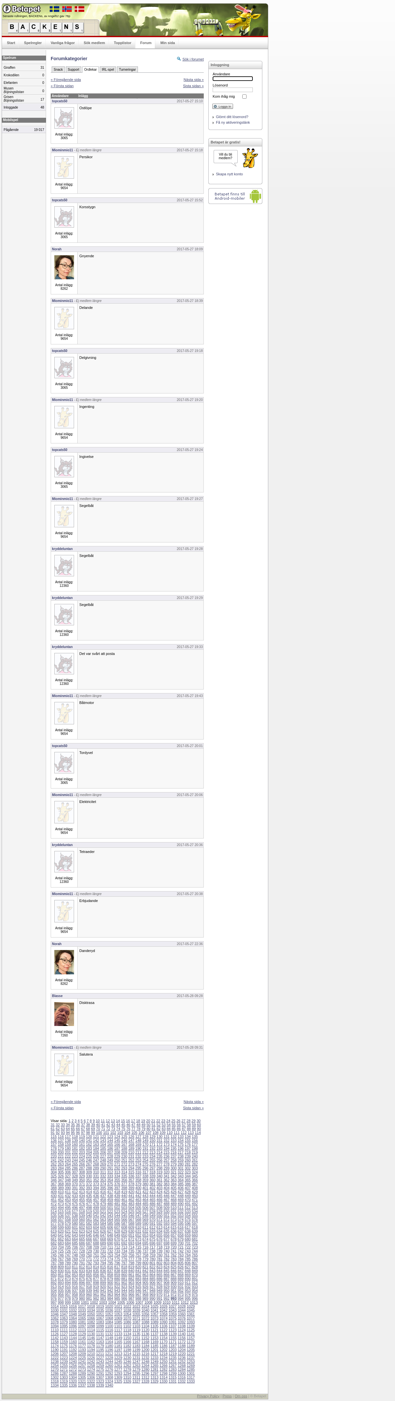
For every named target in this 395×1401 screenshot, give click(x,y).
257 (167, 1160)
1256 (73, 1365)
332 (103, 1176)
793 (96, 1263)
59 (194, 1125)
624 (89, 1231)
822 (152, 1267)
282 (195, 1164)
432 (68, 1196)
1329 (154, 1381)
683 (61, 1243)
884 (145, 1279)
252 (131, 1160)
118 (75, 1136)
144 (110, 1140)
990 (152, 1298)
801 (152, 1263)
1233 (154, 1358)
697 (159, 1243)
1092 (182, 1322)
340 (159, 1176)
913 (54, 1286)
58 (189, 1125)
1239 (64, 1361)
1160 (73, 1342)
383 (167, 1184)
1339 (100, 1385)
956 (61, 1294)
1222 (55, 1358)
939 (89, 1290)
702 (195, 1243)
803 (167, 1263)
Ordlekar (90, 69)
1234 (164, 1358)
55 (174, 1125)
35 (73, 1125)
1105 (154, 1326)
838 (117, 1271)
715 (138, 1247)
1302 (55, 1377)
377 (124, 1184)
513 (195, 1208)
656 (167, 1235)
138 (68, 1140)
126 (131, 1136)
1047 (64, 1314)
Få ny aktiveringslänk (233, 122)
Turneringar (127, 69)
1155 (172, 1338)
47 (133, 1125)
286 (75, 1168)
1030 (55, 1310)
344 (188, 1176)
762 (173, 1255)
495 (68, 1208)
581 (82, 1223)
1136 (145, 1334)
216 (173, 1152)
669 (110, 1239)
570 (152, 1219)
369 (68, 1184)
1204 (182, 1350)
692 (124, 1243)
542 (103, 1215)
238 (181, 1156)
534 (195, 1211)
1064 (73, 1318)
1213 (118, 1354)
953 (188, 1290)
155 (188, 1140)
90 (199, 1129)
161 (82, 1144)
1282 (164, 1369)
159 (68, 1144)
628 (117, 1231)
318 (152, 1172)
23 (163, 1121)
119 (82, 1136)
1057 (154, 1314)
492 (195, 1204)
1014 (55, 1306)
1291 (100, 1373)
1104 (145, 1326)
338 (145, 1176)
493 (54, 1208)
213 (152, 1152)
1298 (164, 1373)
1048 (73, 1314)
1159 (64, 1342)
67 (83, 1129)
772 (96, 1259)
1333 (191, 1381)
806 (188, 1263)
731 (103, 1251)
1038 (127, 1310)
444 (152, 1196)
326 (61, 1176)
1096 (73, 1326)
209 (124, 1152)
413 (82, 1192)
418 (117, 1192)
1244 (109, 1361)
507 (152, 1208)
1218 (164, 1354)
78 (138, 1129)
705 (68, 1247)
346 (54, 1180)
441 (131, 1196)
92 (58, 1133)
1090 (164, 1322)
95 (73, 1133)
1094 (55, 1326)
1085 (118, 1322)
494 (61, 1208)
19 (143, 1121)
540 (89, 1215)
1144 (73, 1338)
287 (82, 1168)
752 (103, 1255)
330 (89, 1176)
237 (173, 1156)
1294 (127, 1373)
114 (198, 1133)
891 (195, 1279)
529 (159, 1211)
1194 (91, 1350)
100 (99, 1133)
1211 (100, 1354)
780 (152, 1259)
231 (131, 1156)
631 (138, 1231)
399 (131, 1188)
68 (88, 1129)
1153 (154, 1338)
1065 (82, 1318)
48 (138, 1125)
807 (195, 1263)
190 (138, 1148)
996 (195, 1298)
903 (131, 1283)
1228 (109, 1358)
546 (131, 1215)
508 (159, 1208)
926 (145, 1286)
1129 (82, 1334)
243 (68, 1160)
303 (195, 1168)
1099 (100, 1326)
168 (131, 1144)
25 (173, 1121)
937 (75, 1290)
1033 (82, 1310)
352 (96, 1180)
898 (96, 1283)
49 (143, 1125)
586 (117, 1223)
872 (61, 1279)
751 (96, 1255)
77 (133, 1129)
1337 (82, 1385)
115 (54, 1136)
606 (110, 1227)
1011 (175, 1302)
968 (145, 1294)
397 (117, 1188)
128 (145, 1136)
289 (96, 1168)
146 (124, 1140)
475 (75, 1204)
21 (153, 1121)
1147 (100, 1338)
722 (188, 1247)
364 (181, 1180)
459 (110, 1200)
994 (181, 1298)
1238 (55, 1361)
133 (181, 1136)
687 (89, 1243)
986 (124, 1298)
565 (117, 1219)
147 (131, 1140)
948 (152, 1290)
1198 (127, 1350)
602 (82, 1227)
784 (181, 1259)
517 (75, 1211)
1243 (100, 1361)
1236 (182, 1358)
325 (54, 1176)
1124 (182, 1330)
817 (117, 1267)
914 (61, 1286)
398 (124, 1188)
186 (110, 1148)
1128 (73, 1334)
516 (68, 1211)
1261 (118, 1365)
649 (117, 1235)
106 (141, 1133)
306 (68, 1172)
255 (152, 1160)
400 (138, 1188)
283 (54, 1168)
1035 (100, 1310)
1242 (91, 1361)
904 (138, 1283)
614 (167, 1227)
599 (61, 1227)
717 (152, 1247)
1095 (64, 1326)
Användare (221, 74)
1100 (109, 1326)
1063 (64, 1318)
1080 (73, 1322)
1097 (82, 1326)
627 (110, 1231)
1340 (109, 1385)
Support (73, 69)
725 (61, 1251)
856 (96, 1275)
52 (159, 1125)
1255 (64, 1365)
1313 (154, 1377)
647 (103, 1235)
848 (188, 1271)
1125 (191, 1330)
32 (58, 1125)
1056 (145, 1314)
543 (110, 1215)
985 (117, 1298)
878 (103, 1279)
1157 (191, 1338)
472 (54, 1204)
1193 (82, 1350)
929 (167, 1286)
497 (82, 1208)
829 (54, 1271)
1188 (182, 1346)
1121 (154, 1330)
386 (188, 1184)
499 (96, 1208)
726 (68, 1251)
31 (53, 1125)
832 (75, 1271)
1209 (82, 1354)
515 (61, 1211)
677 (167, 1239)
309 (89, 1172)
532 (181, 1211)
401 (145, 1188)
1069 (118, 1318)
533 (188, 1211)
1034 (91, 1310)
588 (131, 1223)
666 (89, 1239)
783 (173, 1259)
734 (124, 1251)
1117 (118, 1330)
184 (96, 1148)
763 (181, 1255)
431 (61, 1196)
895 (75, 1283)
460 (117, 1200)
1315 (172, 1377)
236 (167, 1156)
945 (131, 1290)
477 (89, 1204)
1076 (182, 1318)
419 (124, 1192)
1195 (100, 1350)
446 (167, 1196)
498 (89, 1208)
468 (173, 1200)
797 (124, 1263)
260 (188, 1160)
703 (54, 1247)
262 (54, 1164)
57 (184, 1125)
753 (110, 1255)
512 (188, 1208)
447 (173, 1196)
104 (127, 1133)
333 (110, 1176)
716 (145, 1247)
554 (188, 1215)
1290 (91, 1373)
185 (103, 1148)
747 (68, 1255)
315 (131, 1172)
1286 (55, 1373)
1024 (145, 1306)
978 (68, 1298)
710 (103, 1247)
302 (188, 1168)
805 (181, 1263)
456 (89, 1200)
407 (188, 1188)
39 (93, 1125)
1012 (185, 1302)
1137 (154, 1334)
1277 (118, 1369)
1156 (182, 1338)
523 (117, 1211)
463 (138, 1200)
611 (145, 1227)
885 (152, 1279)
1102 (127, 1326)
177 (195, 1144)
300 (173, 1168)
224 (82, 1156)
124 (117, 1136)
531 (173, 1211)
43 (113, 1125)
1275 (100, 1369)
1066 (91, 1318)
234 (152, 1156)
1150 (127, 1338)
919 (96, 1286)
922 (117, 1286)
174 (173, 1144)
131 (167, 1136)
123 (110, 1136)
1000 (76, 1302)
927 (152, 1286)
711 (110, 1247)
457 (96, 1200)
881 (124, 1279)
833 (82, 1271)
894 (68, 1283)
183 (89, 1148)
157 (54, 1144)
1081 (82, 1322)
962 (103, 1294)
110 (169, 1133)
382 (159, 1184)
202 (75, 1152)
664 (75, 1239)
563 (103, 1219)
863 (145, 1275)
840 (131, 1271)
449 (188, 1196)
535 (54, 1215)
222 (68, 1156)
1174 (55, 1346)
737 (145, 1251)
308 (82, 1172)
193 (159, 1148)
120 (89, 1136)
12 (108, 1121)
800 (145, 1263)
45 (123, 1125)
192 (152, 1148)
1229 (118, 1358)
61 (53, 1129)
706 (75, 1247)
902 (124, 1283)
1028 (182, 1306)
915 (68, 1286)
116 (61, 1136)
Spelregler (33, 43)
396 (110, 1188)
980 (82, 1298)
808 (54, 1267)
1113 (82, 1330)
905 (145, 1283)
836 (103, 1271)
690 (110, 1243)
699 (173, 1243)
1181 (118, 1346)
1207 (64, 1354)
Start (11, 43)
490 (181, 1204)
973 (181, 1294)
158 (61, 1144)
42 (108, 1125)
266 (82, 1164)
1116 (109, 1330)
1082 (91, 1322)
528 (152, 1211)
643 (75, 1235)
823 (159, 1267)
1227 (100, 1358)
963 (110, 1294)
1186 (164, 1346)
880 (117, 1279)
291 (110, 1168)
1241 (82, 1361)
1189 (191, 1346)
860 (124, 1275)
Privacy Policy (208, 1396)
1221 (191, 1354)
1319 (64, 1381)
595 (181, 1223)
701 (188, 1243)
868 (181, 1275)
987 (131, 1298)
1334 (55, 1385)
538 (75, 1215)
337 (138, 1176)
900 (110, 1283)
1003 (103, 1302)
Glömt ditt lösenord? (232, 117)
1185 (154, 1346)
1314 (164, 1377)
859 (117, 1275)
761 (167, 1255)
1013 (194, 1302)
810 (68, 1267)
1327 (136, 1381)
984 (110, 1298)
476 (82, 1204)
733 (117, 1251)
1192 (73, 1350)
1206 (55, 1354)
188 (124, 1148)
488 (167, 1204)
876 (89, 1279)
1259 (100, 1365)
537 (68, 1215)
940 (96, 1290)
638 (188, 1231)
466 (159, 1200)
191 (145, 1148)
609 (131, 1227)
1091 (172, 1322)
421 (138, 1192)
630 (131, 1231)
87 (184, 1129)
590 (145, 1223)
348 (68, 1180)
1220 (182, 1354)
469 (181, 1200)
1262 (127, 1365)
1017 (82, 1306)
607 (117, 1227)
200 (61, 1152)
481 (117, 1204)
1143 (64, 1338)
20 (148, 1121)
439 (117, 1196)
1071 (136, 1318)
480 (110, 1204)
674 (145, 1239)
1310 (127, 1377)
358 (138, 1180)
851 (61, 1275)
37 (83, 1125)
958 (75, 1294)
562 (96, 1219)
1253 (191, 1361)
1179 (100, 1346)
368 (61, 1184)
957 (68, 1294)
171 (152, 1144)
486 (152, 1204)
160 (75, 1144)
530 (167, 1211)
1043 (172, 1310)
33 (63, 1125)
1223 (64, 1358)
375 (110, 1184)
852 (68, 1275)
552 (173, 1215)
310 (96, 1172)
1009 (157, 1302)
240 (195, 1156)
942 (110, 1290)
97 (83, 1133)
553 (181, 1215)
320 (167, 1172)
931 (181, 1286)
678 (173, 1239)
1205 (191, 1350)
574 (181, 1219)
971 (167, 1294)
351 (89, 1180)
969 (152, 1294)
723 (195, 1247)
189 (131, 1148)
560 (82, 1219)
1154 (164, 1338)
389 (61, 1188)
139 (75, 1140)
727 (75, 1251)
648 (110, 1235)
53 (164, 1125)
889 (181, 1279)
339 (152, 1176)
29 (194, 1121)
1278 (127, 1369)
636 (173, 1231)
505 (138, 1208)
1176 (73, 1346)
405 (173, 1188)
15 (123, 1121)
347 (61, 1180)
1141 (191, 1334)
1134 (127, 1334)
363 (173, 1180)
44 (118, 1125)
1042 (164, 1310)
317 (145, 1172)
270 (110, 1164)
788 (61, 1263)
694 (138, 1243)
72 (108, 1129)
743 (188, 1251)
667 (96, 1239)
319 (159, 1172)
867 (173, 1275)
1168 (145, 1342)
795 (110, 1263)
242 (61, 1160)
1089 (154, 1322)
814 (96, 1267)
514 (54, 1211)
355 (117, 1180)
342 (173, 1176)
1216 (145, 1354)
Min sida (167, 43)
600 (68, 1227)
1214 (127, 1354)
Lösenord (220, 85)
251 (124, 1160)
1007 (139, 1302)
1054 (127, 1314)
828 (195, 1267)
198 (195, 1148)
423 (152, 1192)
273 (131, 1164)
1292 (109, 1373)
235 (159, 1156)
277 (159, 1164)
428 (188, 1192)
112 (184, 1133)
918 (89, 1286)
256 (159, 1160)
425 (167, 1192)
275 (145, 1164)
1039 (136, 1310)
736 (138, 1251)
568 (138, 1219)
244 (75, 1160)
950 (167, 1290)
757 (138, 1255)
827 (188, 1267)
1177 (82, 1346)
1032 (73, 1310)
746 (61, 1255)
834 (89, 1271)
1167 (136, 1342)
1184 (145, 1346)
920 (103, 1286)
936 (68, 1290)
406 (181, 1188)
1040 (145, 1310)
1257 (82, 1365)
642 (68, 1235)
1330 (164, 1381)
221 (61, 1156)
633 (152, 1231)
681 (195, 1239)
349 (75, 1180)
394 (96, 1188)
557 (61, 1219)
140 (82, 1140)
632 (145, 1231)
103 (120, 1133)
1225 (82, 1358)
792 (89, 1263)
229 (117, 1156)
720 (173, 1247)
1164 (109, 1342)
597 (195, 1223)
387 (195, 1184)
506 (145, 1208)
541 (96, 1215)
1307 (100, 1377)
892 (54, 1283)
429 (195, 1192)
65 (73, 1129)
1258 (91, 1365)
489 (173, 1204)
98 (88, 1133)
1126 (55, 1334)
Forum (145, 43)
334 (117, 1176)
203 (82, 1152)
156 (195, 1140)
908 (167, 1283)
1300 (182, 1373)
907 (159, 1283)
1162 (91, 1342)
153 (173, 1140)
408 (195, 1188)
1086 (127, 1322)
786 (195, 1259)
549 (152, 1215)
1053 (118, 1314)
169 (138, 1144)
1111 (64, 1330)
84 (169, 1129)
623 (82, 1231)
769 (75, 1259)
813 (89, 1267)
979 (75, 1298)
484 (138, 1204)
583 (96, 1223)
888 (173, 1279)
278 (167, 1164)
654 (152, 1235)
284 (61, 1168)
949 (159, 1290)
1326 (127, 1381)
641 (61, 1235)
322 (181, 1172)
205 (96, 1152)
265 (75, 1164)
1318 (55, 1381)
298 (159, 1168)
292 (117, 1168)
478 (96, 1204)
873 (68, 1279)
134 (188, 1136)
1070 (127, 1318)
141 (89, 1140)
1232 (145, 1358)
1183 (136, 1346)
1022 (127, 1306)
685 (75, 1243)
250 (117, 1160)
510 (173, 1208)
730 (96, 1251)
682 (54, 1243)
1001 (85, 1302)
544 (117, 1215)
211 (138, 1152)
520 (96, 1211)
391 (75, 1188)
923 (124, 1286)
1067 (100, 1318)
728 (82, 1251)
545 (124, 1215)
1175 (64, 1346)
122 (103, 1136)
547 (138, 1215)
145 (117, 1140)
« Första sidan (62, 86)
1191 (64, 1350)
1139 (172, 1334)
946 (138, 1290)
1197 (118, 1350)
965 (124, 1294)
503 (124, 1208)
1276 (109, 1369)
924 (131, 1286)
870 (195, 1275)
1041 (154, 1310)
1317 (191, 1377)
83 (164, 1129)
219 (195, 1152)
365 (188, 1180)
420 (131, 1192)
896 (82, 1283)
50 (148, 1125)
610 (138, 1227)
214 (159, 1152)
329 (82, 1176)
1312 (145, 1377)
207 (110, 1152)
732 (110, 1251)
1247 (136, 1361)
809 (61, 1267)
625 (96, 1231)
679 (181, 1239)
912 (195, 1283)
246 (89, 1160)
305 (61, 1172)
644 (82, 1235)
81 (153, 1129)
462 (131, 1200)
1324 (109, 1381)
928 (159, 1286)
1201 (154, 1350)
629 (124, 1231)
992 (167, 1298)
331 (96, 1176)
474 (68, 1204)
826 (181, 1267)
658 (181, 1235)
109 (163, 1133)
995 (188, 1298)
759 (152, 1255)
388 (54, 1188)
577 (54, 1223)
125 (124, 1136)
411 (68, 1192)
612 (152, 1227)
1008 (148, 1302)
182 (82, 1148)
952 (181, 1290)
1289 (82, 1373)
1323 (100, 1381)
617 (188, 1227)
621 (68, 1231)
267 (89, 1164)
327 (68, 1176)
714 (131, 1247)
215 (167, 1152)
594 (173, 1223)
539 (82, 1215)
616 (181, 1227)
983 (103, 1298)
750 (89, 1255)
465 (152, 1200)
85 (174, 1129)
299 (167, 1168)
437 (103, 1196)
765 (195, 1255)
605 (103, 1227)
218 (188, 1152)
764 (188, 1255)
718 (159, 1247)
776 (124, 1259)
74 (118, 1129)
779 (145, 1259)
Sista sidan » (193, 86)
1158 (55, 1342)
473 (61, 1204)
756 (131, 1255)
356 (124, 1180)
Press (227, 1396)
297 (152, 1168)
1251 (172, 1361)
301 (181, 1168)
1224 (73, 1358)
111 (176, 1133)
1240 (73, 1361)
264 (68, 1164)
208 (117, 1152)
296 (145, 1168)
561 (89, 1219)
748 (75, 1255)
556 (54, 1219)
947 (145, 1290)
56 (179, 1125)
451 (54, 1200)
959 (82, 1294)
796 (117, 1263)
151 (159, 1140)
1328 (145, 1381)
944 (124, 1290)
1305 (82, 1377)
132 (173, 1136)
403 (159, 1188)
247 (96, 1160)
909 (173, 1283)
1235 (172, 1358)
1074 (164, 1318)
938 (82, 1290)
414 (89, 1192)
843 (152, 1271)
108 (155, 1133)
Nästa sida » (194, 80)
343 (181, 1176)
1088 (145, 1322)
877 (96, 1279)
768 (68, 1259)
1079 (64, 1322)
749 (82, 1255)
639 (195, 1231)
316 (138, 1172)
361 (159, 1180)
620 (61, 1231)
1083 (100, 1322)
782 (167, 1259)
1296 (145, 1373)
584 (103, 1223)
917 (82, 1286)
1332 (182, 1381)
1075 (172, 1318)
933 (195, 1286)
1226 (91, 1358)
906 (152, 1283)
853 (75, 1275)
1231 (136, 1358)
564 (110, 1219)
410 (61, 1192)
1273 (82, 1369)
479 (103, 1204)
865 (159, 1275)
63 (63, 1129)
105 (134, 1133)
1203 (172, 1350)
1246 (127, 1361)
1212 (109, 1354)
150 (152, 1140)
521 (103, 1211)
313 (117, 1172)
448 (181, 1196)
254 (145, 1160)
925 (138, 1286)
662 (61, 1239)
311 (103, 1172)
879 (110, 1279)
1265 (154, 1365)
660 (195, 1235)
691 (117, 1243)
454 (75, 1200)
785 (188, 1259)
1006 (130, 1302)
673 (138, 1239)
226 (96, 1156)
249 (110, 1160)
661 (54, 1239)
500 (103, 1208)
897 (89, 1283)
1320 (73, 1381)
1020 (109, 1306)
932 (188, 1286)
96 (78, 1133)
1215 (136, 1354)
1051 (100, 1314)
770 (82, 1259)
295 (138, 1168)
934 (54, 1290)
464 (145, 1200)
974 (188, 1294)
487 (159, 1204)
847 (181, 1271)
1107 (172, 1326)
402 (152, 1188)
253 (138, 1160)
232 (138, 1156)
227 (103, 1156)
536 (61, 1215)
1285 (191, 1369)
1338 (91, 1385)
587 (124, 1223)
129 (152, 1136)
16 (128, 1121)
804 (173, 1263)
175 (181, 1144)
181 (75, 1148)
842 (145, 1271)
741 (173, 1251)
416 (103, 1192)
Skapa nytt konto (229, 174)
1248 (145, 1361)
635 (167, 1231)
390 (68, 1188)
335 (124, 1176)
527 (145, 1211)
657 (173, 1235)
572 (167, 1219)
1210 (91, 1354)
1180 (109, 1346)
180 (68, 1148)
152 (167, 1140)
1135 (136, 1334)
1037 (118, 1310)
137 (61, 1140)
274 (138, 1164)
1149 (118, 1338)
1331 (172, 1381)
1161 (82, 1342)
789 (68, 1263)
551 (167, 1215)
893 (61, 1283)
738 (152, 1251)
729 (89, 1251)
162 (89, 1144)
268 (96, 1164)
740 (167, 1251)
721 (181, 1247)
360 (152, 1180)
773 (103, 1259)
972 (173, 1294)
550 (159, 1215)
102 (113, 1133)
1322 (91, 1381)
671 (124, 1239)
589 (138, 1223)
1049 (82, 1314)
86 (179, 1129)
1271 (64, 1369)
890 (188, 1279)
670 (117, 1239)
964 (117, 1294)
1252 (182, 1361)
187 (117, 1148)
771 (89, 1259)
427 (181, 1192)
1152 (145, 1338)
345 (195, 1176)
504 (131, 1208)
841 (138, 1271)
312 (110, 1172)
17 (133, 1121)
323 (188, 1172)
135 (195, 1136)
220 (54, 1156)
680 (188, 1239)
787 (54, 1263)
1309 (118, 1377)
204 (89, 1152)
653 (145, 1235)
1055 (136, 1314)
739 (159, 1251)
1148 (109, 1338)
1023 (136, 1306)
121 (96, 1136)
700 (181, 1243)
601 (75, 1227)
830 (61, 1271)
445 (159, 1196)
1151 (136, 1338)
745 (54, 1255)
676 (159, 1239)
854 (82, 1275)
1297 (154, 1373)
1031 (64, 1310)
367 (54, 1184)
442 (138, 1196)
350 (82, 1180)
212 (145, 1152)
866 (167, 1275)
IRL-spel (108, 69)
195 (173, 1148)
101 (106, 1133)
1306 (91, 1377)
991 (159, 1298)
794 (103, 1263)
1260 (109, 1365)
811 (75, 1267)
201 (68, 1152)
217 (181, 1152)
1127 (64, 1334)
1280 (145, 1369)
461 (124, 1200)
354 (110, 1180)
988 (138, 1298)
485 (145, 1204)
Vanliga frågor (63, 43)
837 (110, 1271)
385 (181, 1184)
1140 (182, 1334)
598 (54, 1227)
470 (188, 1200)
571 (159, 1219)
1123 (172, 1330)
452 (61, 1200)
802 (159, 1263)
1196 (109, 1350)
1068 (109, 1318)
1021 (118, 1306)
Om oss (241, 1396)
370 (75, 1184)
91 (53, 1133)
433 (75, 1196)
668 (103, 1239)
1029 (191, 1306)
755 (124, 1255)
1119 (136, 1330)
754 (117, 1255)
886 (159, 1279)
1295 (136, 1373)
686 (82, 1243)
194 (167, 1148)
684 (68, 1243)
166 (117, 1144)
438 (110, 1196)
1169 (154, 1342)
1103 (136, 1326)
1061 (191, 1314)
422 (145, 1192)
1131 (100, 1334)
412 (75, 1192)
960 (89, 1294)
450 (195, 1196)
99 (93, 1133)
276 (152, 1164)
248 (103, 1160)
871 (54, 1279)
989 (145, 1298)
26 (178, 1121)
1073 (154, 1318)
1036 (109, 1310)
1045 (191, 1310)
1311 (136, 1377)
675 (152, 1239)
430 (54, 1196)
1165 (118, 1342)
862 (138, 1275)
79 (143, 1129)
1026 (164, 1306)
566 (124, 1219)
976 (54, 1298)
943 (117, 1290)
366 (195, 1180)
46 (128, 1125)
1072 (145, 1318)
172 (159, 1144)
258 (173, 1160)
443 (145, 1196)
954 (195, 1290)
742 (181, 1251)
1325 (118, 1381)
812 (82, 1267)
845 (167, 1271)
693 (131, 1243)
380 (145, 1184)
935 (61, 1290)
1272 (73, 1369)
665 (82, 1239)
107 (148, 1133)
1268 (182, 1365)
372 (89, 1184)
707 (82, 1247)
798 (131, 1263)
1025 (154, 1306)
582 (89, 1223)
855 (89, 1275)
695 (145, 1243)
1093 (191, 1322)
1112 (73, 1330)
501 (110, 1208)
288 (89, 1168)
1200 (145, 1350)
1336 (73, 1385)
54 (169, 1125)
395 (103, 1188)
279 (173, 1164)
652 (138, 1235)
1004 (112, 1302)
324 (195, 1172)
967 (138, 1294)
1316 (182, 1377)
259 (181, 1160)
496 (75, 1208)
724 (54, 1251)
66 (78, 1129)
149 (145, 1140)
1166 (127, 1342)
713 (124, 1247)
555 (195, 1215)
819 (131, 1267)
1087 (136, 1322)
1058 (164, 1314)
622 (75, 1231)
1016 (73, 1306)
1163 (100, 1342)
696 (152, 1243)
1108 (182, 1326)
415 (96, 1192)
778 (138, 1259)
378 (131, 1184)
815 (103, 1267)
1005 (121, 1302)
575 (188, 1219)
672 (131, 1239)
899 (103, 1283)
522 (110, 1211)
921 (110, 1286)
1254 (55, 1365)
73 (113, 1129)
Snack (58, 69)
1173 (191, 1342)
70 (98, 1129)
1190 (55, 1350)
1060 (182, 1314)
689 (103, 1243)
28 (189, 1121)
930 (173, 1286)
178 (54, 1148)
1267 (172, 1365)
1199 (136, 1350)
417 (110, 1192)
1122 (164, 1330)
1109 (191, 1326)
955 (54, 1294)
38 (88, 1125)
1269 (191, 1365)
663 (68, 1239)
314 (124, 1172)
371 (82, 1184)
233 (145, 1156)
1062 (55, 1318)
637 (181, 1231)
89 (194, 1129)
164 (103, 1144)
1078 (55, 1322)
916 (75, 1286)
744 (195, 1251)
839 (124, 1271)
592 (159, 1223)
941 (103, 1290)
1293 (118, 1373)
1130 (91, 1334)
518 (82, 1211)
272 (124, 1164)
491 (188, 1204)
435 (89, 1196)
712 (117, 1247)
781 (159, 1259)
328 (75, 1176)
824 (167, 1267)
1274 (91, 1369)
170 (145, 1144)
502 (117, 1208)
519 (89, 1211)
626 (103, 1231)
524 (124, 1211)
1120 (145, 1330)
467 (167, 1200)
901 (117, 1283)
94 (68, 1133)
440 (124, 1196)
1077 (191, 1318)
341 (167, 1176)
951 (173, 1290)
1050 (91, 1314)
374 (103, 1184)
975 (195, 1294)
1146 (91, 1338)
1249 (154, 1361)
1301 (191, 1373)
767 (61, 1259)
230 (124, 1156)
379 (138, 1184)
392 (82, 1188)
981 (89, 1298)
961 (96, 1294)
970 (159, 1294)
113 (191, 1133)
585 (110, 1223)
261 (195, 1160)
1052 (109, 1314)
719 (167, 1247)
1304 (73, 1377)
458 (103, 1200)
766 (54, 1259)
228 (110, 1156)
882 (131, 1279)
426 (173, 1192)
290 (103, 1168)
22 (158, 1121)
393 (89, 1188)
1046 (55, 1314)
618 (195, 1227)
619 (54, 1231)
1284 (182, 1369)
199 (54, 1152)
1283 (172, 1369)
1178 (91, 1346)
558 (68, 1219)
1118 (127, 1330)
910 (181, 1283)
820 (138, 1267)
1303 (64, 1377)
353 (103, 1180)
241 (54, 1160)
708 (89, 1247)
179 (61, 1148)
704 (61, 1247)
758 (145, 1255)
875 (82, 1279)
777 (131, 1259)
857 (103, 1275)
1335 (64, 1385)
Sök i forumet (193, 59)
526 (138, 1211)
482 (124, 1204)
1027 (172, 1306)
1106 (164, 1326)
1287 (64, 1373)
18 (138, 1121)
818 (124, 1267)
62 (58, 1129)
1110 (55, 1330)
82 (159, 1129)
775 (117, 1259)
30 (198, 1121)
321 (173, 1172)
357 (131, 1180)
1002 (94, 1302)
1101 (118, 1326)
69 (93, 1129)
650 (124, 1235)
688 (96, 1243)
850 (54, 1275)
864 (152, 1275)
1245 (118, 1361)
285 (68, 1168)
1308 (109, 1377)
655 (159, 1235)
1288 (73, 1373)
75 (123, 1129)
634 (159, 1231)
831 (68, 1271)
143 (103, 1140)
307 (75, 1172)
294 (131, 1168)
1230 (127, 1358)
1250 (164, 1361)
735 (131, 1251)
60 (199, 1125)
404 (167, 1188)
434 (82, 1196)
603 (89, 1227)
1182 (127, 1346)
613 (159, 1227)
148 (138, 1140)
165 (110, 1144)
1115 (100, 1330)
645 (89, 1235)
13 (113, 1121)
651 (131, 1235)
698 (167, 1243)
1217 (154, 1354)
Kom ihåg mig (224, 96)
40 (98, 1125)
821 (145, 1267)
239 (188, 1156)
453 (68, 1200)
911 (188, 1283)
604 (96, 1227)
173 (167, 1144)
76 (128, 1129)
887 (167, 1279)
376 (117, 1184)
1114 (91, 1330)
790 (75, 1263)
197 (188, 1148)
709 (96, 1247)
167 (124, 1144)
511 (181, 1208)
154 (181, 1140)
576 (195, 1219)
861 (131, 1275)
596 (188, 1223)
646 (96, 1235)
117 (68, 1136)
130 (159, 1136)
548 (145, 1215)
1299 (172, 1373)
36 (78, 1125)
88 (189, 1129)
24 (168, 1121)
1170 (164, 1342)
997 (54, 1302)
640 (54, 1235)
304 (54, 1172)
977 (61, 1298)
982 (96, 1298)
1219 (172, 1354)
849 (195, 1271)
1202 (164, 1350)
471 (195, 1200)
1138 (164, 1334)
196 (181, 1148)
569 (145, 1219)
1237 (191, 1358)
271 (117, 1164)
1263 (136, 1365)
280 (181, 1164)
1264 (145, 1365)
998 (61, 1302)
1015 (64, 1306)
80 (148, 1129)
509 (167, 1208)
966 (131, 1294)
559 (75, 1219)
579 (68, 1223)
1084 (109, 1322)
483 (131, 1204)
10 (98, 1121)
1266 (164, 1365)
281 (188, 1164)
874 (75, 1279)
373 (96, 1184)
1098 (91, 1326)
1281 (154, 1369)
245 (82, 1160)
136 (54, 1140)
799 (138, 1263)
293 (124, 1168)
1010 (167, 1302)
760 (159, 1255)
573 (173, 1219)
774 (110, 1259)
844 (159, 1271)
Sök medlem (94, 43)
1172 (182, 1342)
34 (68, 1125)
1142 (55, 1338)
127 (138, 1136)
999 (68, 1302)
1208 (73, 1354)
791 (82, 1263)
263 (61, 1164)
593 (167, 1223)
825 (173, 1267)
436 (96, 1196)
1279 (136, 1369)
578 (61, 1223)
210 (131, 1152)
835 (96, 1271)
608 (124, 1227)
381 (152, 1184)
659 (188, 1235)
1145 (82, 1338)
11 (103, 1121)
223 (75, 1156)
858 (110, 1275)
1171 (172, 1342)
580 (75, 1223)
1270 (55, 1369)
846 (173, 1271)
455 (82, 1200)
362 (167, 1180)
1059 (172, 1314)
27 (183, 1121)
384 (173, 1184)
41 (103, 1125)
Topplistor (122, 43)
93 (63, 1133)
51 (153, 1125)
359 (145, 1180)
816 (110, 1267)
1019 (100, 1306)
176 (188, 1144)
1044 (182, 1310)
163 (96, 1144)
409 (54, 1192)
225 (89, 1156)
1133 (118, 1334)
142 (96, 1140)
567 (131, 1219)
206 (103, 1152)
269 (103, 1164)
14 (118, 1121)
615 (173, 1227)
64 (68, 1129)
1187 (172, 1346)
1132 (109, 1334)
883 (138, 1279)
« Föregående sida (66, 80)
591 (152, 1223)
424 (159, 1192)
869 (188, 1275)
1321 (82, 1381)
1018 (91, 1306)
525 (131, 1211)
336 (131, 1176)
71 (103, 1129)
